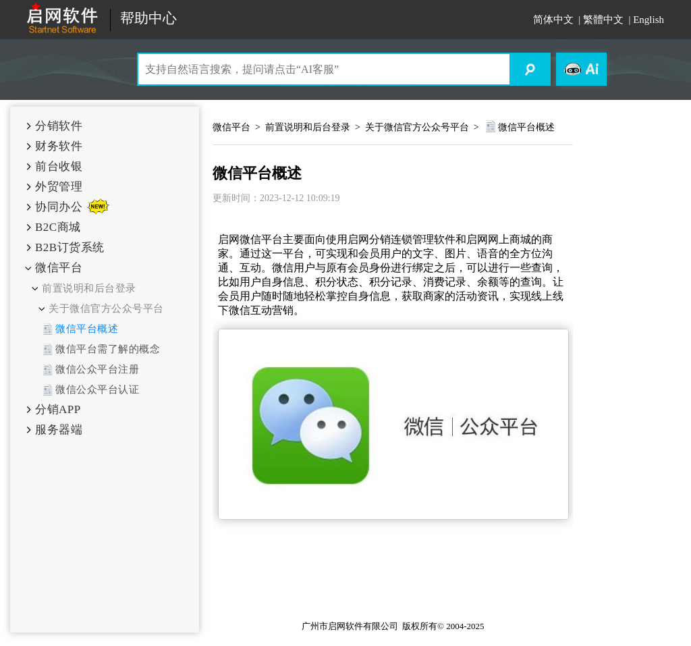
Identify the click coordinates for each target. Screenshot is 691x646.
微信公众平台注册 (97, 369)
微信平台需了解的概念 (107, 349)
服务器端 (58, 429)
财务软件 (58, 146)
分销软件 (58, 125)
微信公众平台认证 (97, 389)
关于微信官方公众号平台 (106, 308)
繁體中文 (603, 19)
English (648, 19)
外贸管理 (58, 186)
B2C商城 (58, 227)
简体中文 (553, 19)
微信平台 (58, 267)
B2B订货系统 (70, 247)
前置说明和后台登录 (89, 288)
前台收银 (58, 166)
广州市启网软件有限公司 (350, 626)
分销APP (58, 409)
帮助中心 (148, 18)
